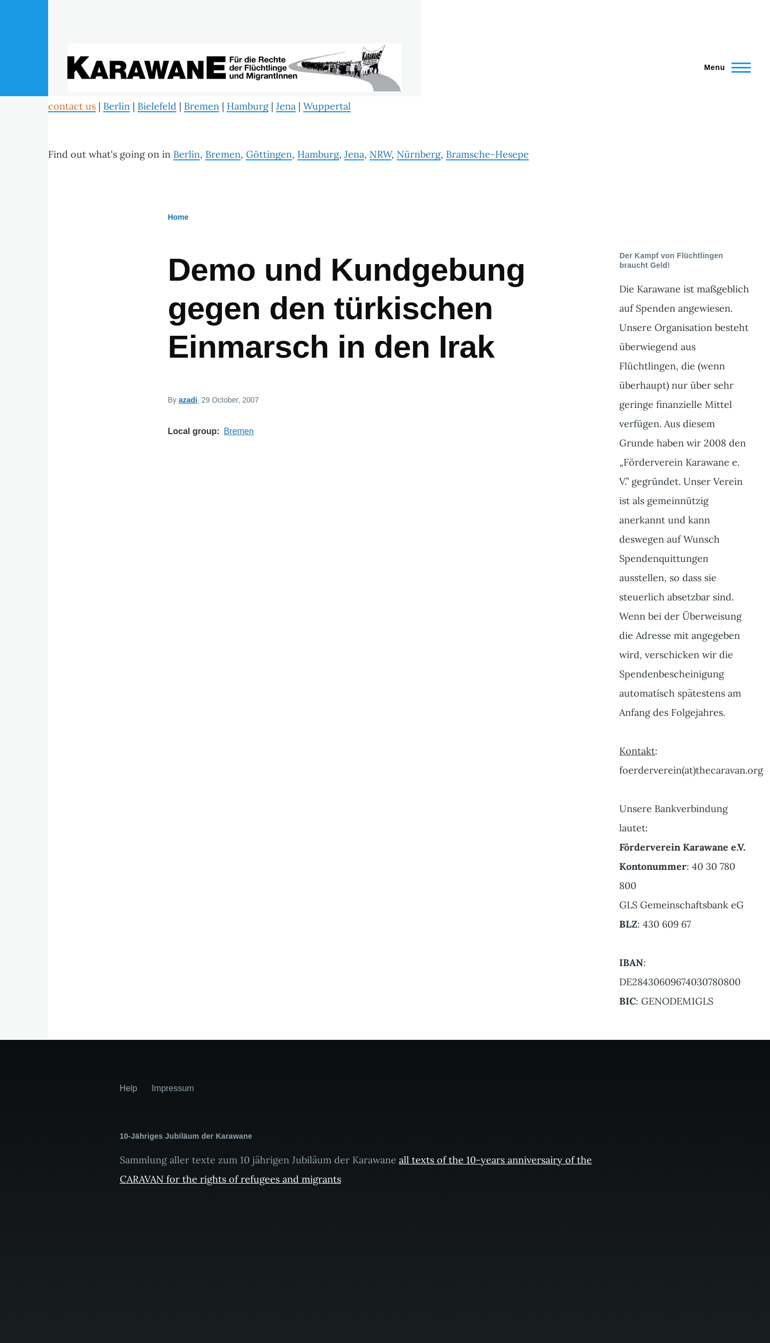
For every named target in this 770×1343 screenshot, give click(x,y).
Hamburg (247, 106)
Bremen (201, 106)
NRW (380, 154)
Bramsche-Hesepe (487, 154)
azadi (188, 400)
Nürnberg (419, 154)
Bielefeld (156, 106)
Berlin (116, 106)
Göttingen (269, 154)
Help (128, 1088)
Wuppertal (327, 106)
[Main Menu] (724, 67)
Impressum (173, 1088)
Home (178, 217)
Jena (286, 106)
